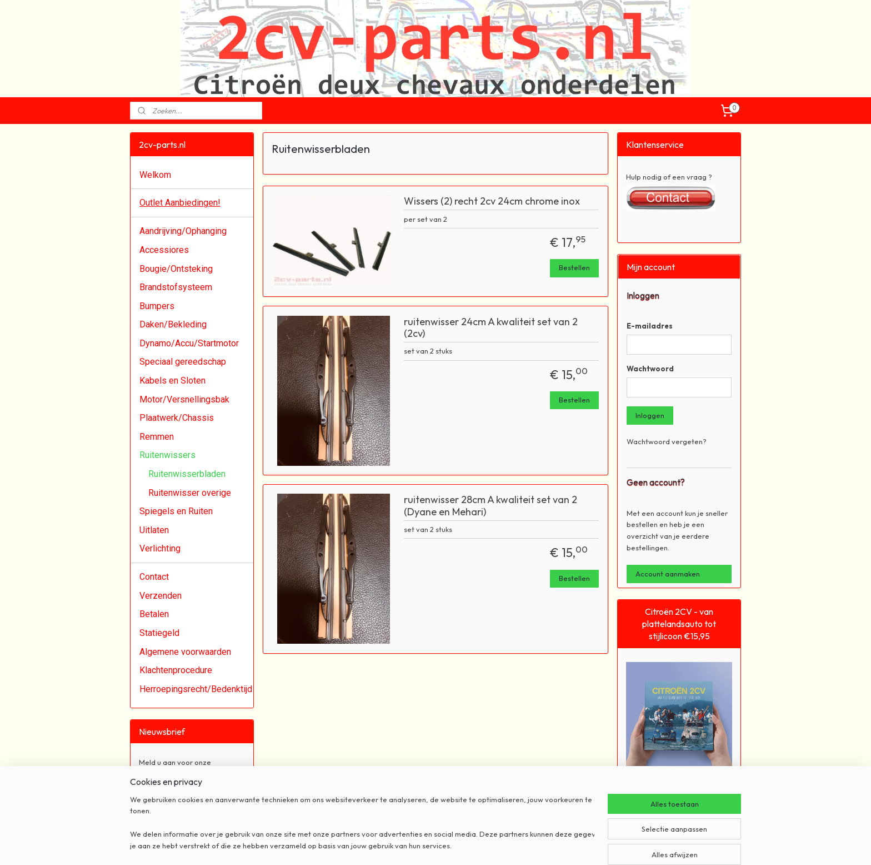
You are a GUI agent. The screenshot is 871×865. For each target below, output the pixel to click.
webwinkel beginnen (455, 844)
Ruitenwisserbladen (187, 474)
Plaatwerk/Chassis (176, 417)
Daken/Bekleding (173, 324)
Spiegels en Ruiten (176, 511)
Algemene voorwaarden (185, 652)
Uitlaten (154, 530)
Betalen (154, 614)
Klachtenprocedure (175, 670)
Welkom (155, 175)
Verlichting (160, 548)
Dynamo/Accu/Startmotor (189, 343)
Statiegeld (159, 633)
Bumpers (156, 306)
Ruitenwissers (167, 455)
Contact (154, 576)
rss (418, 844)
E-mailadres (650, 325)
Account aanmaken (667, 573)
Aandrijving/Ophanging (183, 231)
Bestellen (574, 267)
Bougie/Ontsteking (176, 269)
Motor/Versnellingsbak (184, 399)
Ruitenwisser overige (189, 493)
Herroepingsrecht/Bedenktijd (195, 689)
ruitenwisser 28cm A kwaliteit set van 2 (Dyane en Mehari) (490, 506)
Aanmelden (167, 797)
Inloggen (649, 415)
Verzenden (160, 595)
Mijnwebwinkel (543, 844)
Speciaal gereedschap (182, 361)
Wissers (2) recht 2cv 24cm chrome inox (492, 201)
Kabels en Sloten (172, 380)
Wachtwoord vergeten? (667, 441)
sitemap (397, 844)
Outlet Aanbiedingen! (180, 202)
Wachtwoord (650, 368)
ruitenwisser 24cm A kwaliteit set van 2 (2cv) (491, 328)
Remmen (156, 436)
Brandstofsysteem (175, 287)
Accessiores (164, 250)
